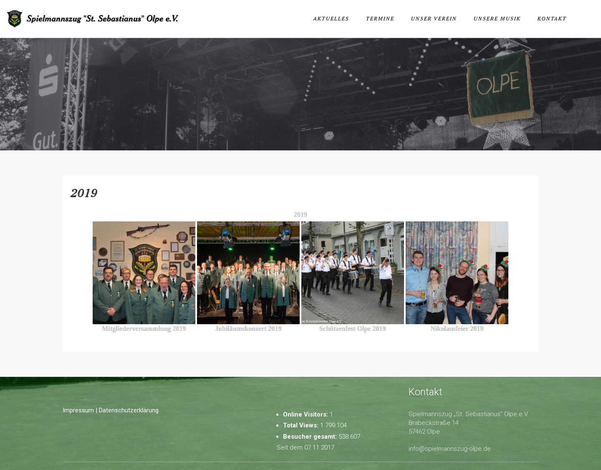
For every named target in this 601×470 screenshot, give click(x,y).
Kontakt (552, 18)
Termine (380, 18)
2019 (84, 192)
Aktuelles (331, 18)
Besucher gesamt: (310, 436)
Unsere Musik (497, 18)
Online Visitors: (306, 414)
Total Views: (301, 425)
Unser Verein (434, 18)
